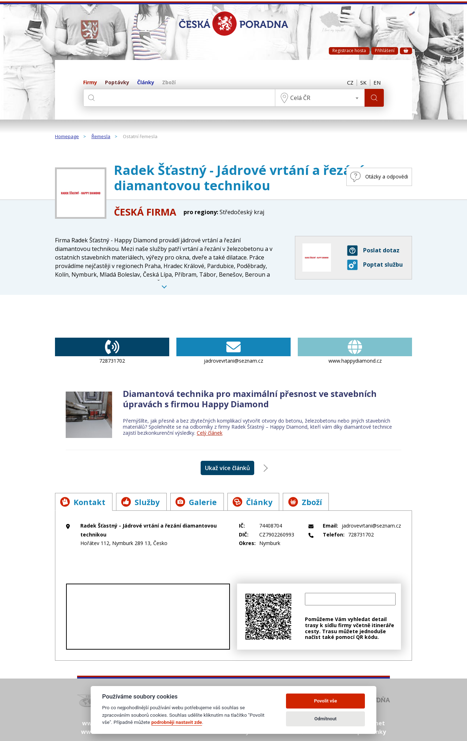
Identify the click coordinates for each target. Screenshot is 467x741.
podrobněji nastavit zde (176, 722)
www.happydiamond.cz (355, 351)
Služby (142, 501)
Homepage (67, 137)
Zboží (169, 83)
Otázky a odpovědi (375, 177)
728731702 (112, 351)
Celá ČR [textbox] (300, 98)
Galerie (200, 501)
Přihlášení (385, 50)
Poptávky (117, 83)
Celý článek (209, 432)
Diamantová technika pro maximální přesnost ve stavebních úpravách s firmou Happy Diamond (252, 399)
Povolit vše (325, 701)
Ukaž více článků (227, 468)
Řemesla (100, 137)
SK (362, 83)
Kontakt (83, 501)
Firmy (90, 83)
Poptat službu (375, 264)
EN (376, 83)
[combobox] (319, 97)
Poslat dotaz (373, 250)
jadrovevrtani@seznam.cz (233, 351)
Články (145, 83)
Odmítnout (326, 718)
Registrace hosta (349, 50)
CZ (348, 83)
